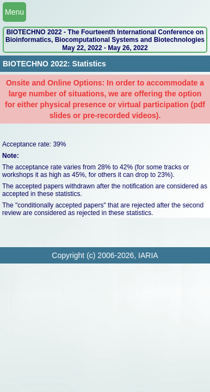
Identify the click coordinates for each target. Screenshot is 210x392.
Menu (14, 12)
